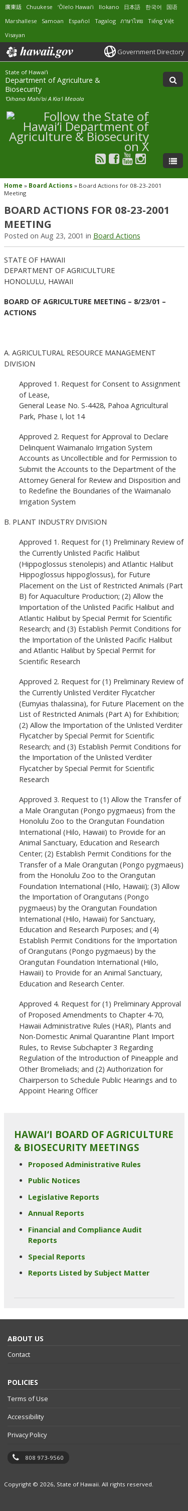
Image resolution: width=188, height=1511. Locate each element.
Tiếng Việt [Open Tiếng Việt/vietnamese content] (161, 21)
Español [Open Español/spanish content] (79, 21)
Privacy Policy (27, 1434)
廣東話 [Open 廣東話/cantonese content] (13, 7)
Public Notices (54, 1180)
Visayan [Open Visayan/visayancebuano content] (15, 35)
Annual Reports (56, 1213)
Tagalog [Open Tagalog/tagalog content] (105, 21)
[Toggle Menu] (173, 160)
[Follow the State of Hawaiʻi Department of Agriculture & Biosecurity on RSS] (100, 158)
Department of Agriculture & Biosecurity (52, 84)
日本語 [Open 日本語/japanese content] (132, 7)
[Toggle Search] (173, 79)
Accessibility (26, 1416)
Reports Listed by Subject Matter (88, 1273)
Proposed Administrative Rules (84, 1164)
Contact (19, 1354)
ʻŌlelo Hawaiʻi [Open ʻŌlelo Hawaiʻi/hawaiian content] (76, 7)
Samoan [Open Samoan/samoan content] (53, 21)
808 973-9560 (44, 1457)
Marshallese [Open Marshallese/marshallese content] (21, 21)
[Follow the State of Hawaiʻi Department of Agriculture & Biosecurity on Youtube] (127, 158)
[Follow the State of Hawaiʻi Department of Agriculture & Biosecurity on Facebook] (114, 158)
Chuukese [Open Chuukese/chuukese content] (39, 7)
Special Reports (56, 1257)
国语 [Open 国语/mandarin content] (171, 7)
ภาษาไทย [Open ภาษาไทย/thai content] (131, 21)
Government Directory (150, 51)
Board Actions (51, 185)
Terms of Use (28, 1398)
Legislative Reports (63, 1197)
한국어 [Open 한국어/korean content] (153, 7)
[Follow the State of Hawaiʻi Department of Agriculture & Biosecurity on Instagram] (140, 158)
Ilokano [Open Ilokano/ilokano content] (109, 7)
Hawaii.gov (39, 52)
